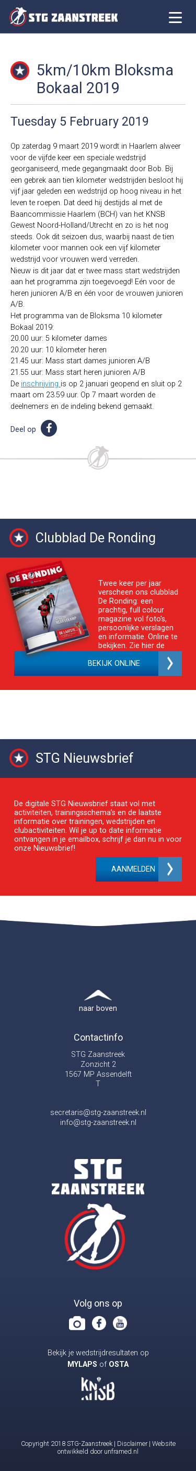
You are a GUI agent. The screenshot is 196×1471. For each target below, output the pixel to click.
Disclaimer (132, 1443)
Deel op (33, 429)
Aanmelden (133, 869)
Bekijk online (114, 663)
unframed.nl (121, 1451)
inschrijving (41, 384)
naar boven (98, 1008)
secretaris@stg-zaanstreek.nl (98, 1112)
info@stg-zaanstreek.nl (98, 1122)
